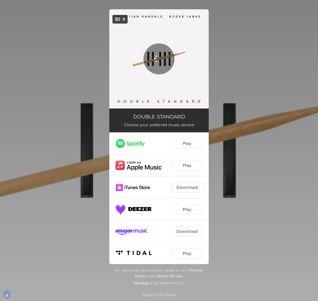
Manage (141, 283)
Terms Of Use (170, 276)
